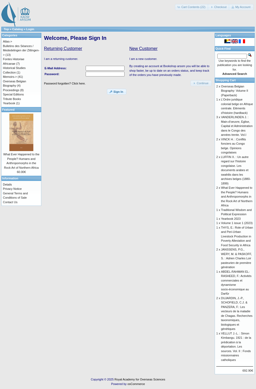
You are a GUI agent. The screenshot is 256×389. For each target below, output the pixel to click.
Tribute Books (12, 99)
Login (30, 29)
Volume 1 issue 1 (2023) (237, 223)
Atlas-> (7, 41)
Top (6, 29)
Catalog (17, 29)
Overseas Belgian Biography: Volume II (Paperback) (234, 91)
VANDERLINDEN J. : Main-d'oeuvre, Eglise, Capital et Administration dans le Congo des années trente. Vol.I (237, 125)
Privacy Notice (12, 188)
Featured (8, 109)
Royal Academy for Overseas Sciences (139, 379)
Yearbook (9, 103)
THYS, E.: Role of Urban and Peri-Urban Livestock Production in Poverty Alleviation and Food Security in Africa (237, 236)
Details (7, 184)
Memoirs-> (10, 76)
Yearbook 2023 (231, 218)
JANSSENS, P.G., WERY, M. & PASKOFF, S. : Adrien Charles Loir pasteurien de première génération (236, 258)
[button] (192, 7)
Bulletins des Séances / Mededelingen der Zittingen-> (21, 50)
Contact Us (10, 202)
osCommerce (136, 384)
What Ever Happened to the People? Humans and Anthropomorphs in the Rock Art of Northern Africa (237, 196)
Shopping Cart (225, 80)
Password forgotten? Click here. (65, 83)
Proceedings (11, 90)
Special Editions (13, 94)
